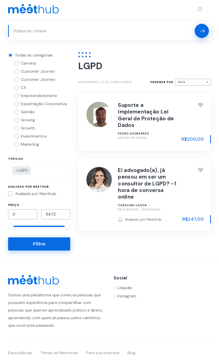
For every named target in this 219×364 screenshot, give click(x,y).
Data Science (128, 209)
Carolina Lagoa (132, 205)
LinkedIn (125, 288)
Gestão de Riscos (132, 138)
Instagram (127, 296)
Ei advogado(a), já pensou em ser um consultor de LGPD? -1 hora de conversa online (147, 183)
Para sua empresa (102, 352)
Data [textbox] (181, 82)
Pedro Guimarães (133, 133)
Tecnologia (150, 209)
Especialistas (20, 352)
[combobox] (39, 171)
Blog (131, 352)
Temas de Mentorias (59, 352)
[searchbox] (33, 169)
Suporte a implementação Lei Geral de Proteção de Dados (146, 115)
